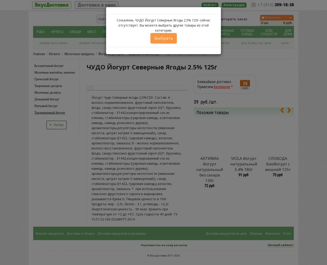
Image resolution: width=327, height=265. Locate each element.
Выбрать (163, 38)
